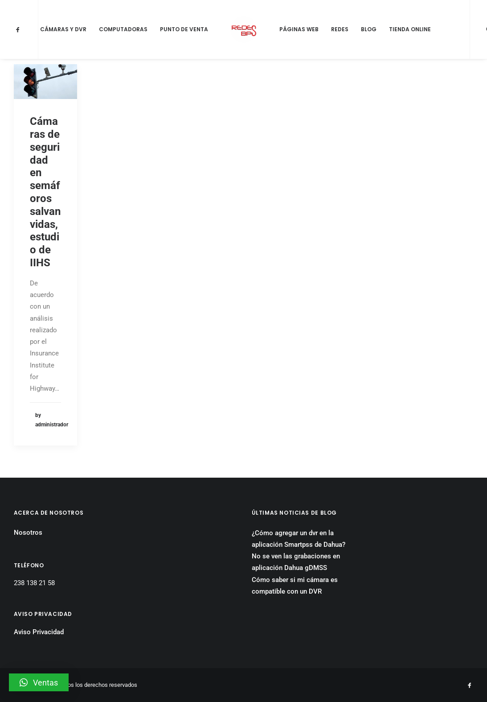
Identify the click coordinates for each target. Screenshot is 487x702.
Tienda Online (410, 29)
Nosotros (28, 533)
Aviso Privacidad (39, 632)
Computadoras (123, 29)
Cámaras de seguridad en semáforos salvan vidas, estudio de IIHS (45, 192)
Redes (339, 29)
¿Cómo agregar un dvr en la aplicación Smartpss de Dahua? (298, 539)
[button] (39, 682)
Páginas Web (299, 29)
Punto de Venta (184, 29)
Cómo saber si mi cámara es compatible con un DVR (295, 585)
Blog (369, 29)
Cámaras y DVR (63, 29)
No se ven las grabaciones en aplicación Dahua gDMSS (296, 562)
